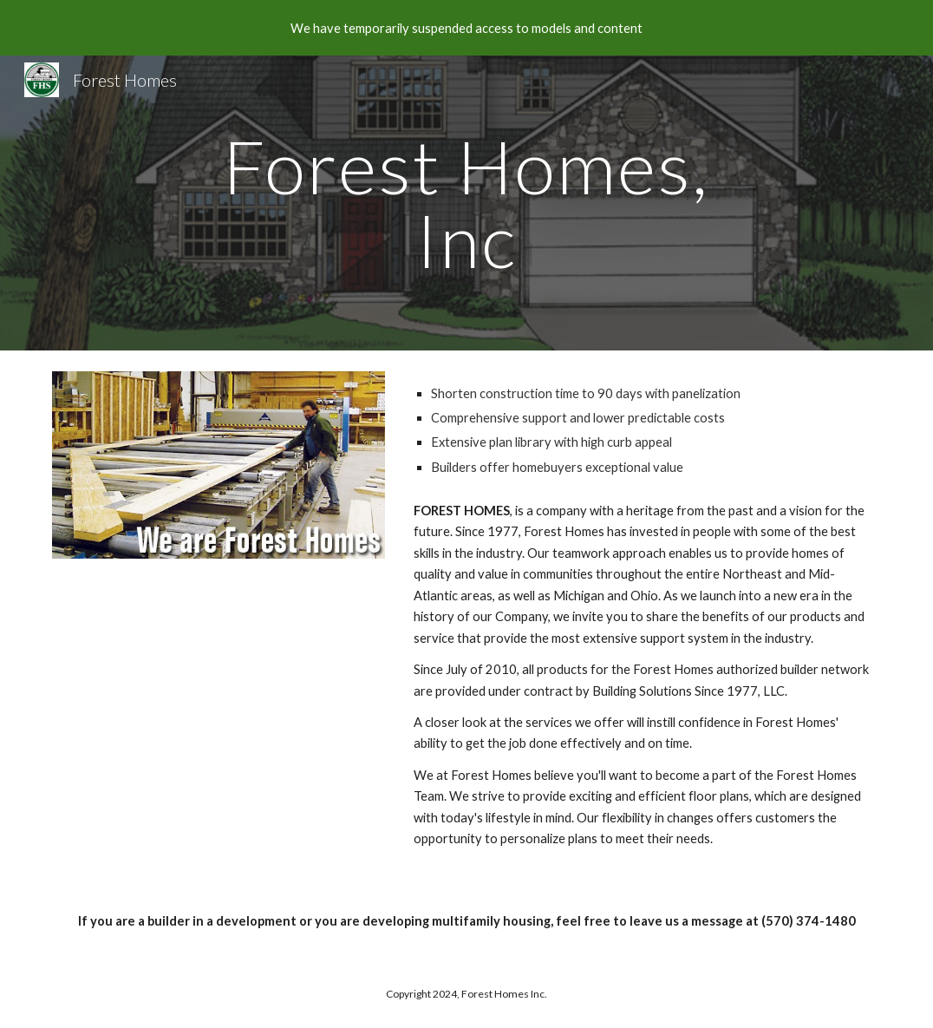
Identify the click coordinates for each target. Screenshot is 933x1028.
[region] (466, 28)
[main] (467, 203)
